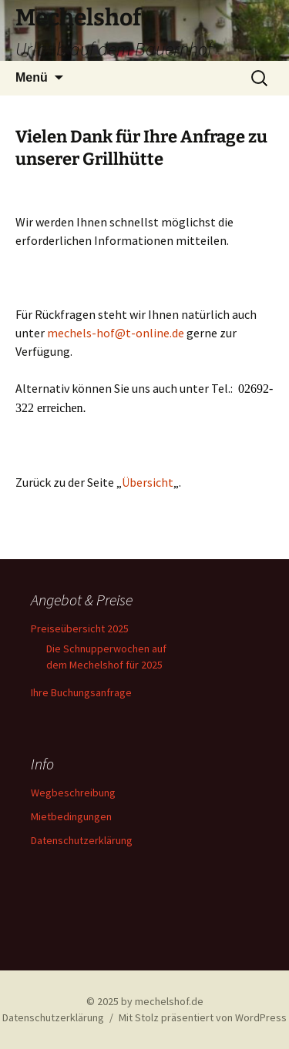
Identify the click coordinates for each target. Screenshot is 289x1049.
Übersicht (147, 482)
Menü (31, 77)
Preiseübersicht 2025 (80, 628)
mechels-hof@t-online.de (115, 332)
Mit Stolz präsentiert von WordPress (203, 1017)
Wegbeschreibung (73, 792)
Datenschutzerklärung (82, 840)
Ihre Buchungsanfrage (81, 692)
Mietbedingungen (71, 816)
